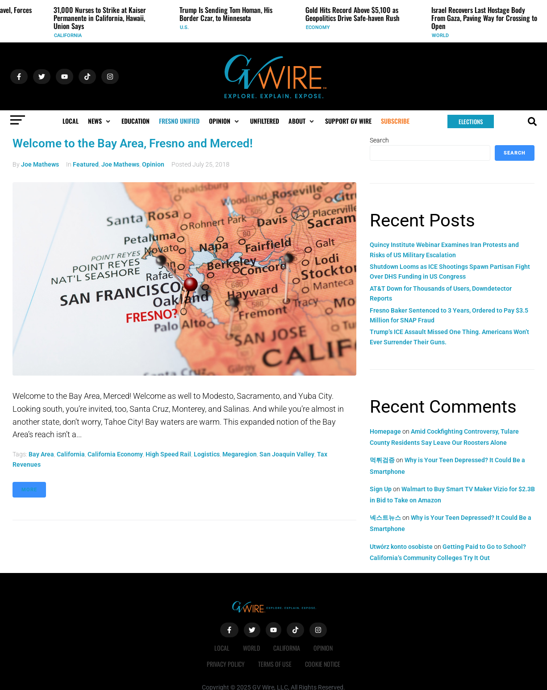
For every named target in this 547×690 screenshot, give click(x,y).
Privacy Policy (226, 664)
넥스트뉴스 (385, 517)
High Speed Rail (168, 454)
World (442, 35)
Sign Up (381, 489)
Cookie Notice (322, 664)
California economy (115, 454)
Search (379, 140)
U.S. (186, 27)
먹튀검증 (382, 460)
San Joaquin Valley (286, 454)
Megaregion (239, 454)
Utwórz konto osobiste (401, 546)
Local (222, 647)
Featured (86, 164)
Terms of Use (275, 664)
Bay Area (41, 454)
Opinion (153, 164)
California (70, 35)
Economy (320, 27)
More (29, 490)
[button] (100, 121)
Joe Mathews (40, 164)
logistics (207, 454)
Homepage (385, 431)
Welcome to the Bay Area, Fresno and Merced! (133, 143)
